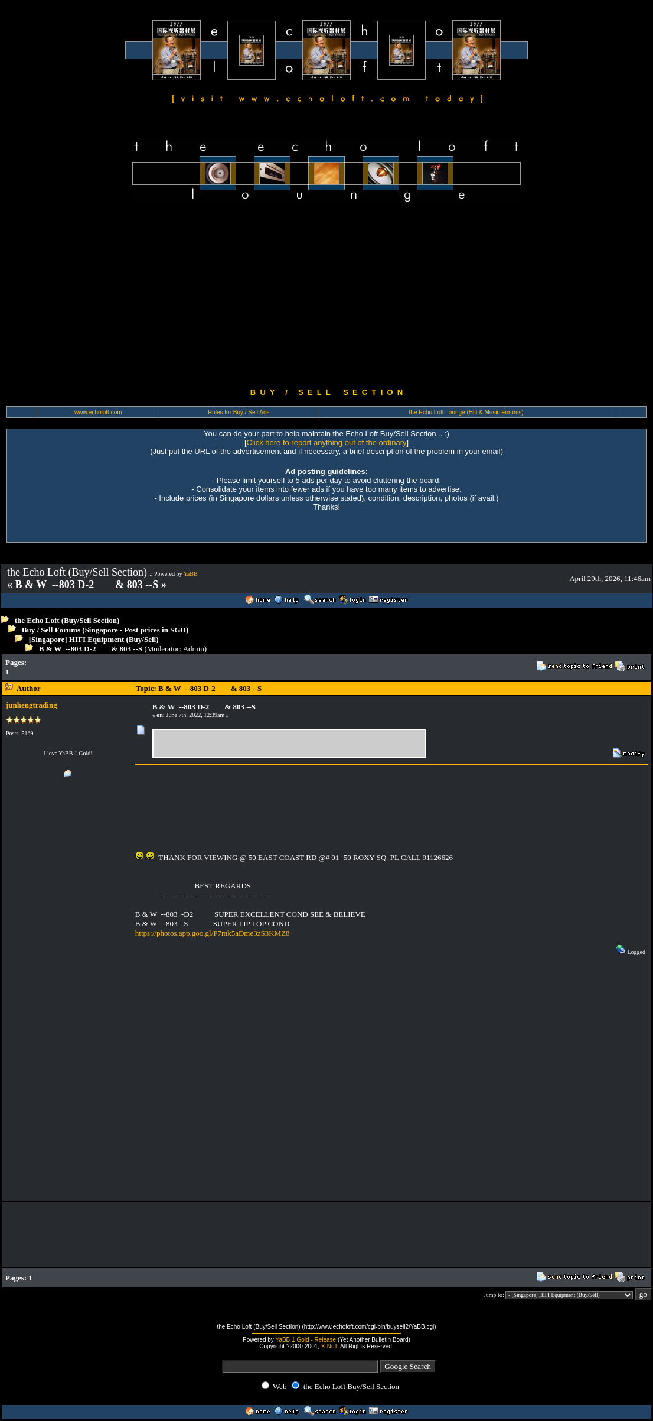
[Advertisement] (326, 295)
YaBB (191, 573)
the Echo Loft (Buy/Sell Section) (67, 620)
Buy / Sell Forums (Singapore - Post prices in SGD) (105, 629)
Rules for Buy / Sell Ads (239, 412)
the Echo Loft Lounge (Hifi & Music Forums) (466, 412)
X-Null (329, 1346)
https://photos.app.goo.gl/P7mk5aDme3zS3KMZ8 (212, 933)
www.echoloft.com (98, 412)
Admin (193, 648)
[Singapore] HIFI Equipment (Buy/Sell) (94, 639)
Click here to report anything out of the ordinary (327, 442)
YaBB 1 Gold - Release (305, 1339)
